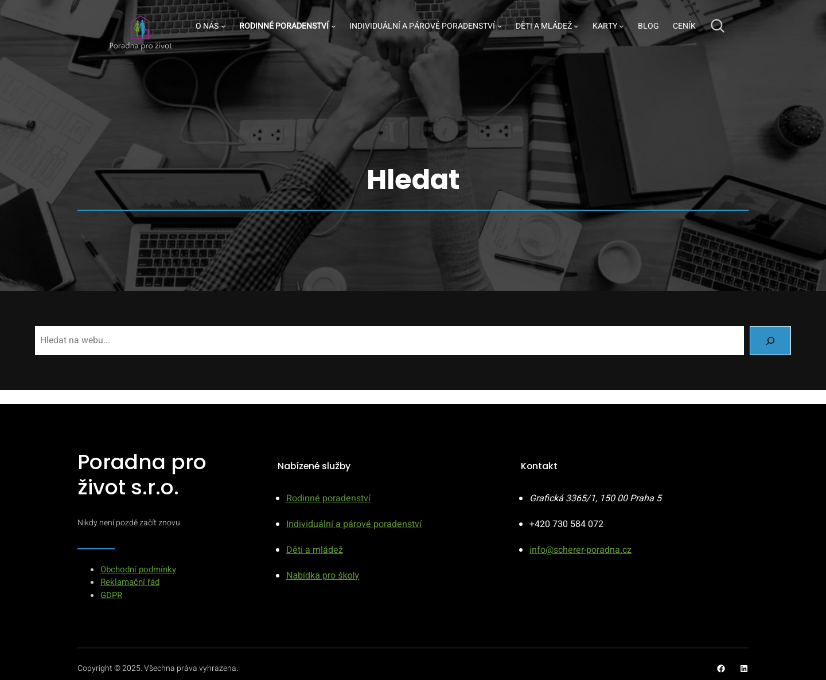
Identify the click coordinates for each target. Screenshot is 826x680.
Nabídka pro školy (322, 575)
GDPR (111, 595)
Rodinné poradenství (328, 498)
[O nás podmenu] (223, 25)
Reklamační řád (129, 582)
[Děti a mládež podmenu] (576, 25)
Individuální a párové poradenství (354, 524)
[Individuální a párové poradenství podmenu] (499, 25)
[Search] (770, 340)
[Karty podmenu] (621, 25)
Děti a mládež (314, 550)
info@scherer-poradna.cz (580, 550)
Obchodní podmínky (138, 569)
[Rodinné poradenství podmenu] (333, 25)
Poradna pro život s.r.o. (141, 474)
